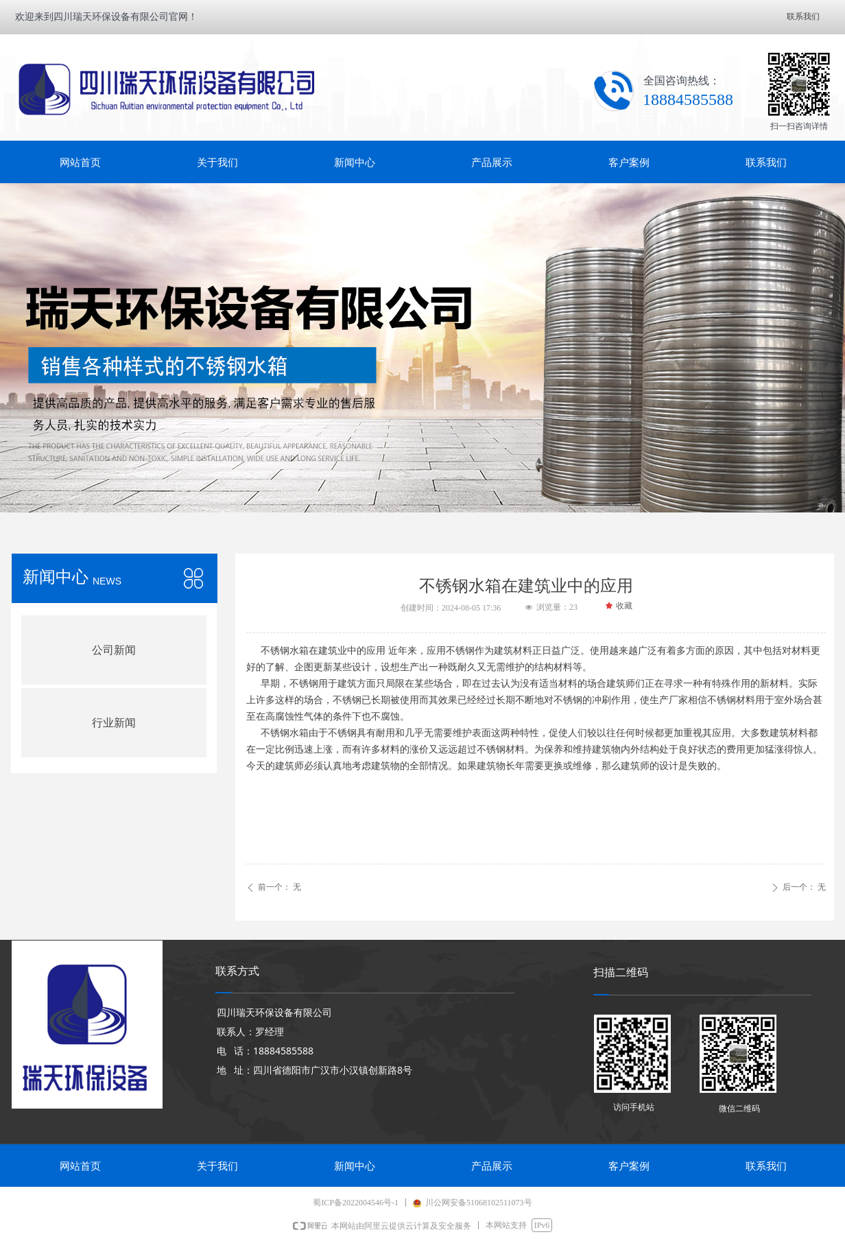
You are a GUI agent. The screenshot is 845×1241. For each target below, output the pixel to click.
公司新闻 (114, 650)
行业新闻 (114, 723)
